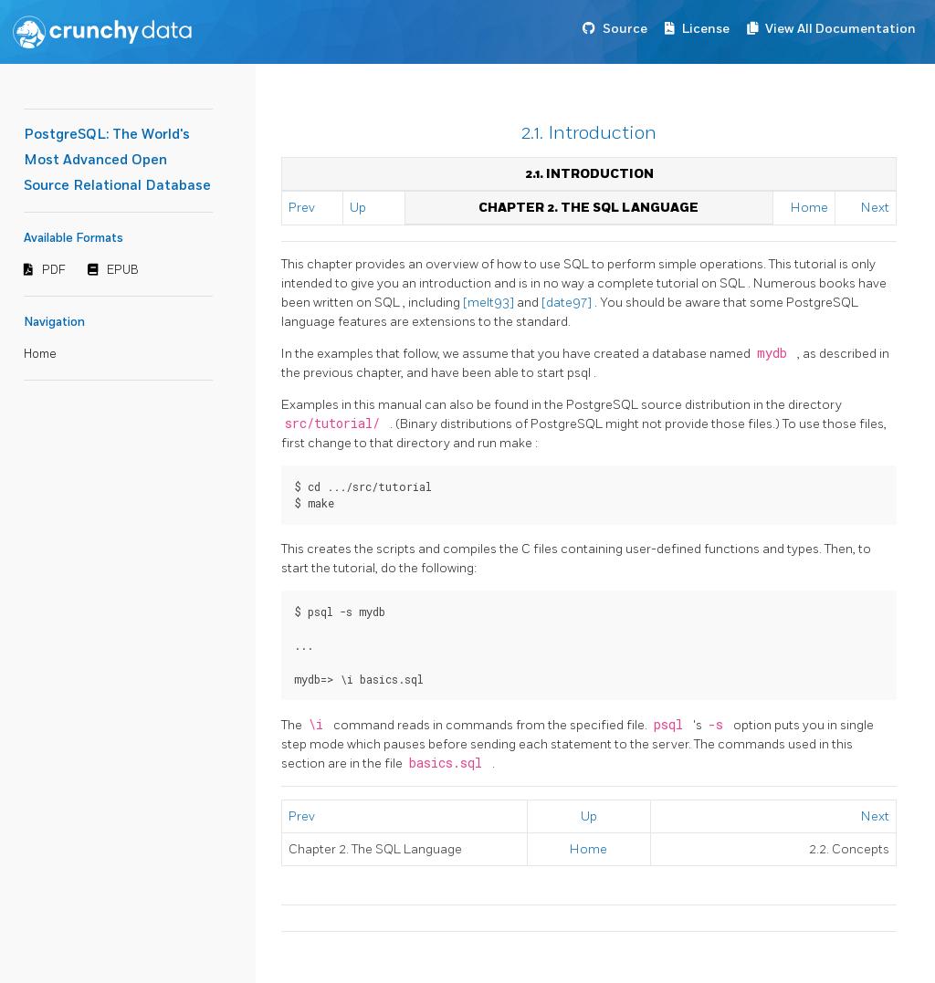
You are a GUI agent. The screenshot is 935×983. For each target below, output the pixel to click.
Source (625, 29)
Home (40, 354)
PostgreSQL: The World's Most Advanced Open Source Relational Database (117, 160)
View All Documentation (840, 29)
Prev (302, 207)
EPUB (123, 270)
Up (358, 207)
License (706, 29)
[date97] (567, 302)
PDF (54, 270)
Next (875, 207)
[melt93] (490, 302)
